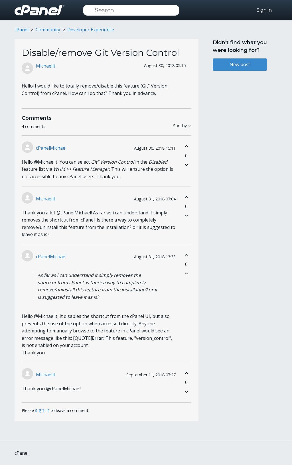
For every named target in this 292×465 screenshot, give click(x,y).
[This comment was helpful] (186, 146)
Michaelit (45, 66)
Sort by (182, 125)
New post (240, 64)
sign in (42, 410)
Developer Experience (90, 30)
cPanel (22, 30)
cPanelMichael (51, 148)
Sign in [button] (264, 10)
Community (48, 30)
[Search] (131, 10)
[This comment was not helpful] (186, 165)
